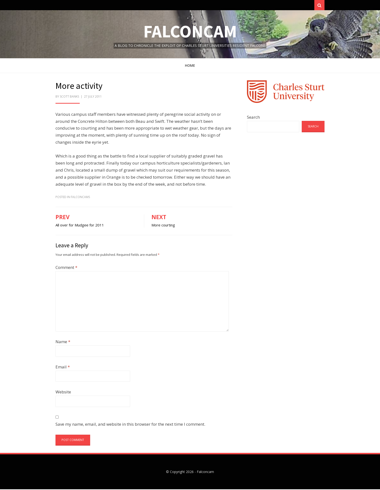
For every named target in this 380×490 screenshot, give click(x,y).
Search (253, 118)
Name (62, 342)
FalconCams (80, 197)
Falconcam (190, 32)
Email (62, 367)
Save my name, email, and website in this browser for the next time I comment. (130, 425)
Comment (66, 268)
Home (190, 66)
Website (63, 392)
